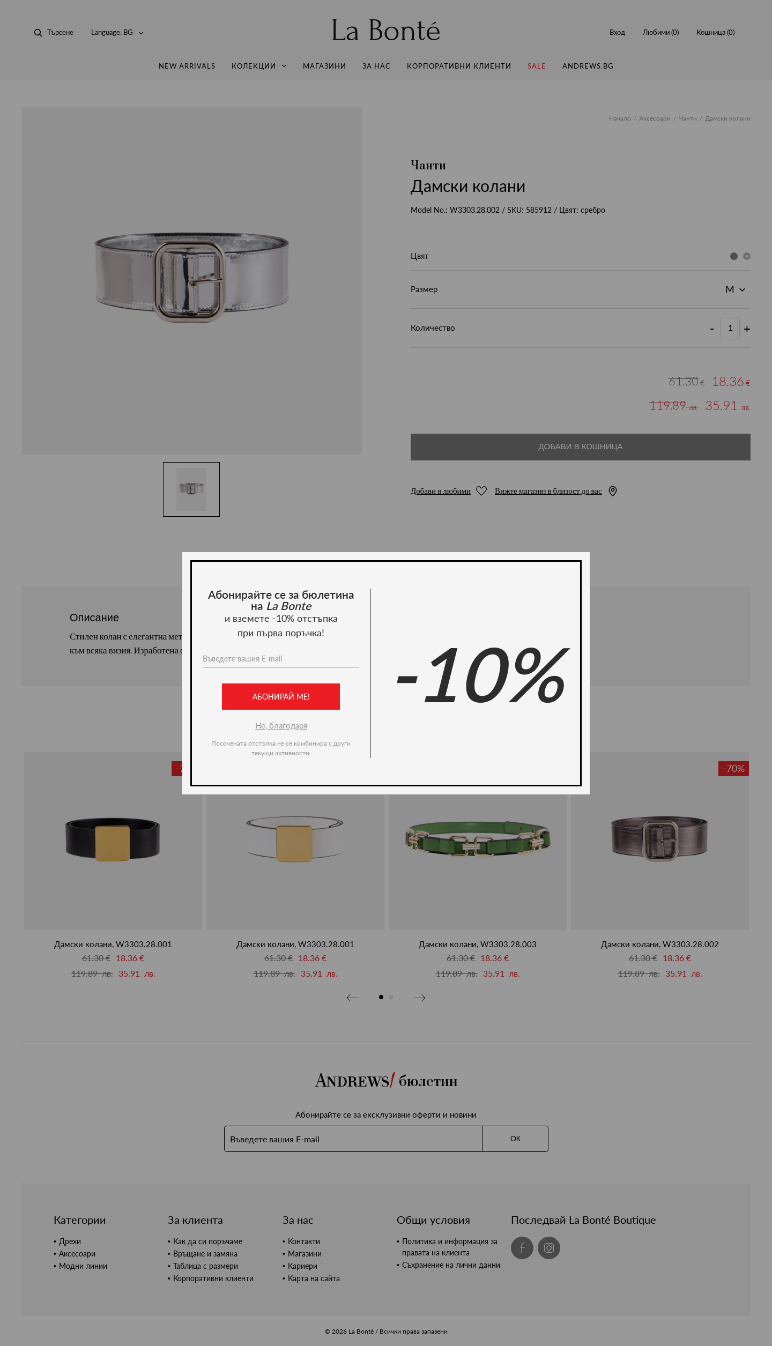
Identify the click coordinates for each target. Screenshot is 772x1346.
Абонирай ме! (281, 696)
